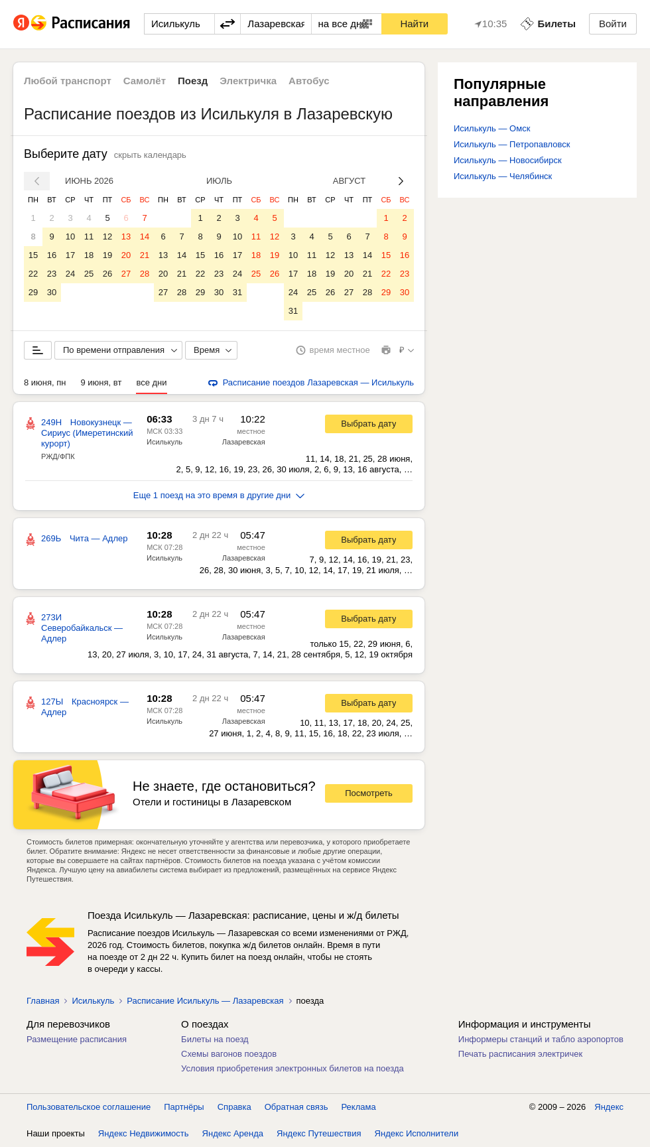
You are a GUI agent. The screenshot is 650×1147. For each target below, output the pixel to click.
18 (89, 255)
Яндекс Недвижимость (143, 1133)
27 (126, 274)
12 (107, 236)
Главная (43, 1001)
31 (237, 292)
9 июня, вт (101, 382)
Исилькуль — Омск (492, 128)
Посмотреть (369, 793)
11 (89, 236)
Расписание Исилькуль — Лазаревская (205, 1001)
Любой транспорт (67, 80)
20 (126, 255)
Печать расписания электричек (520, 1054)
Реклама (359, 1107)
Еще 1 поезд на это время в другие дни (219, 495)
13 (126, 236)
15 (33, 255)
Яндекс (608, 1107)
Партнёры (184, 1107)
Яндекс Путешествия (319, 1133)
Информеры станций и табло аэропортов (540, 1039)
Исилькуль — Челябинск (503, 176)
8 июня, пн (45, 382)
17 (70, 255)
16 (51, 255)
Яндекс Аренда (232, 1133)
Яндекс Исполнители (417, 1133)
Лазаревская (243, 442)
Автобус (309, 80)
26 (107, 274)
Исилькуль (164, 442)
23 (51, 274)
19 (107, 255)
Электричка (248, 80)
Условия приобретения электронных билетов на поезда (292, 1068)
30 (51, 292)
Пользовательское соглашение (89, 1107)
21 (144, 255)
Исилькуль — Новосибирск (508, 160)
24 (70, 274)
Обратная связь (296, 1107)
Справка (234, 1107)
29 (33, 292)
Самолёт (144, 80)
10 (70, 236)
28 (144, 274)
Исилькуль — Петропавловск (512, 144)
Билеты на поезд (215, 1039)
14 (144, 236)
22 (33, 274)
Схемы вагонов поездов (229, 1054)
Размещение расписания (77, 1039)
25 (89, 274)
